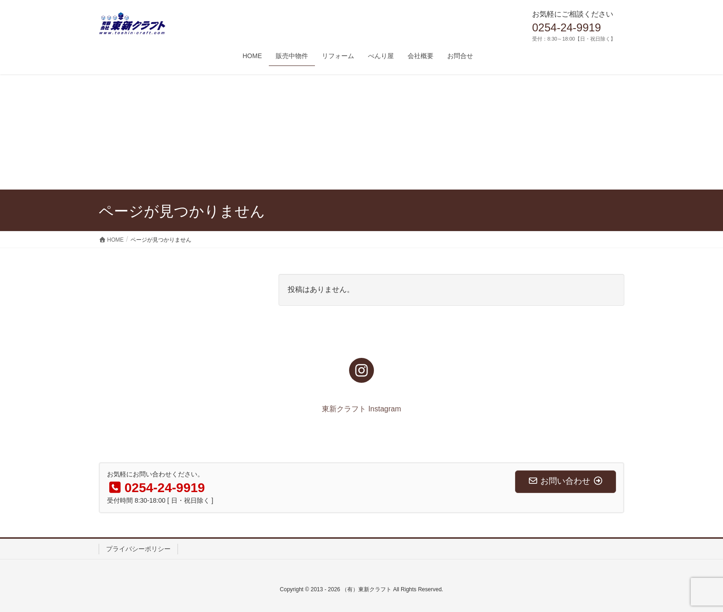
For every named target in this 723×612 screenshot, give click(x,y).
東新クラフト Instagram (361, 409)
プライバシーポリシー (138, 549)
